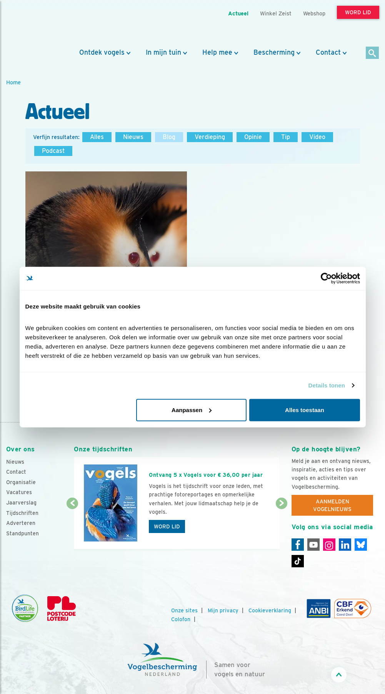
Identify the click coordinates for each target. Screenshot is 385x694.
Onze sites (184, 610)
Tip (285, 137)
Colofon (180, 619)
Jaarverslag (21, 503)
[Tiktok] (298, 561)
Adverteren (20, 523)
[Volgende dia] (281, 527)
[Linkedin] (345, 544)
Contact (328, 52)
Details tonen (326, 385)
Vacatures (19, 492)
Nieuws (133, 137)
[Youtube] (313, 544)
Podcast (53, 150)
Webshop (314, 13)
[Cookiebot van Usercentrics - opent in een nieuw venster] (326, 278)
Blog (169, 137)
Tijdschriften (22, 513)
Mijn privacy (223, 610)
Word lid (167, 526)
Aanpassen (192, 409)
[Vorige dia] (72, 527)
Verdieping (210, 137)
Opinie (253, 137)
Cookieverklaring (269, 610)
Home (13, 82)
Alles (97, 137)
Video (317, 137)
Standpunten (22, 533)
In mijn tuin (163, 52)
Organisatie (21, 482)
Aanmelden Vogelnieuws (332, 505)
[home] (40, 24)
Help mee (217, 52)
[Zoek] (372, 53)
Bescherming (274, 52)
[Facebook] (298, 544)
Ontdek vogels (102, 52)
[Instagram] (329, 544)
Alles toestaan (304, 409)
